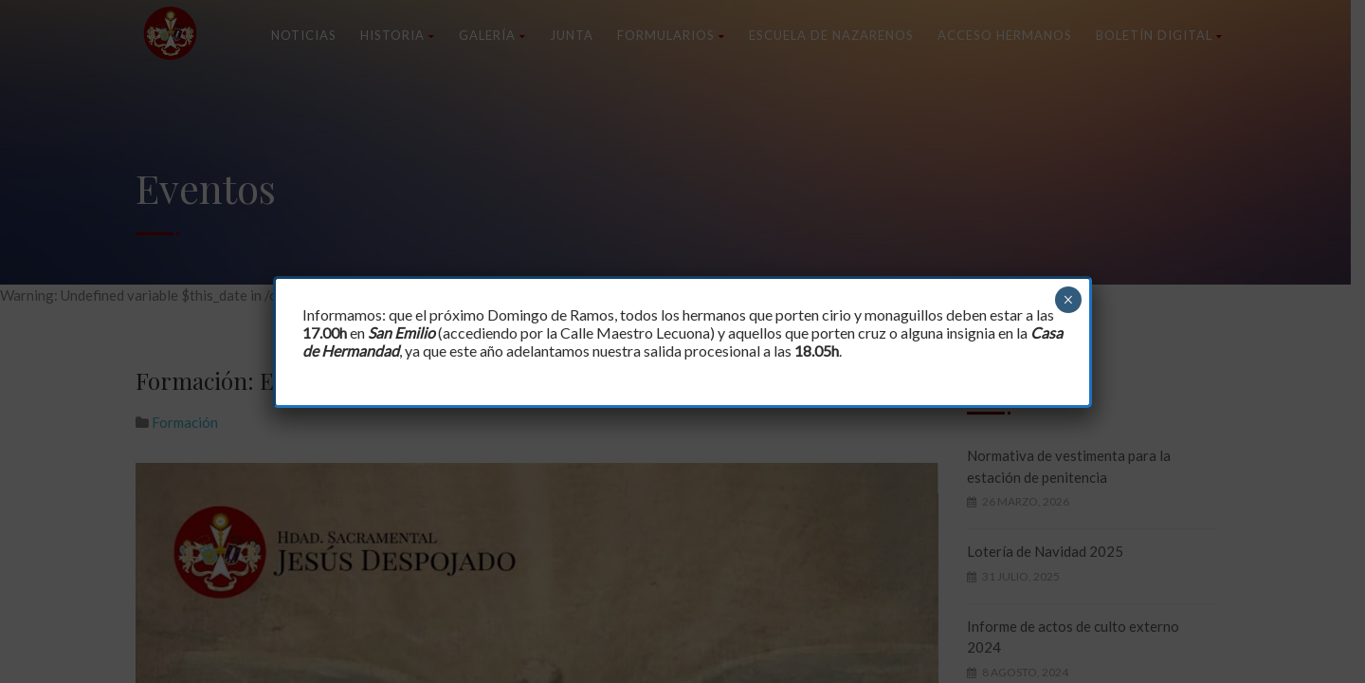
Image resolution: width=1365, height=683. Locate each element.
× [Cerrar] (1068, 299)
